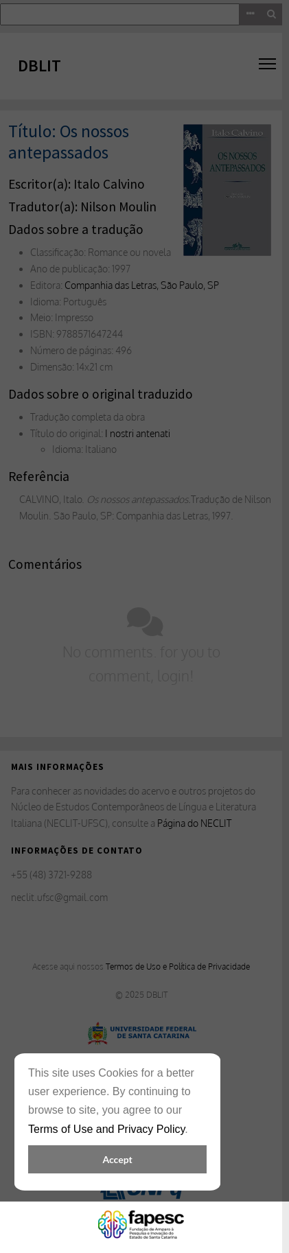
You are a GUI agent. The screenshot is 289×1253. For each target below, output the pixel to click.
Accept (117, 1159)
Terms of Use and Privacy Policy (106, 1129)
